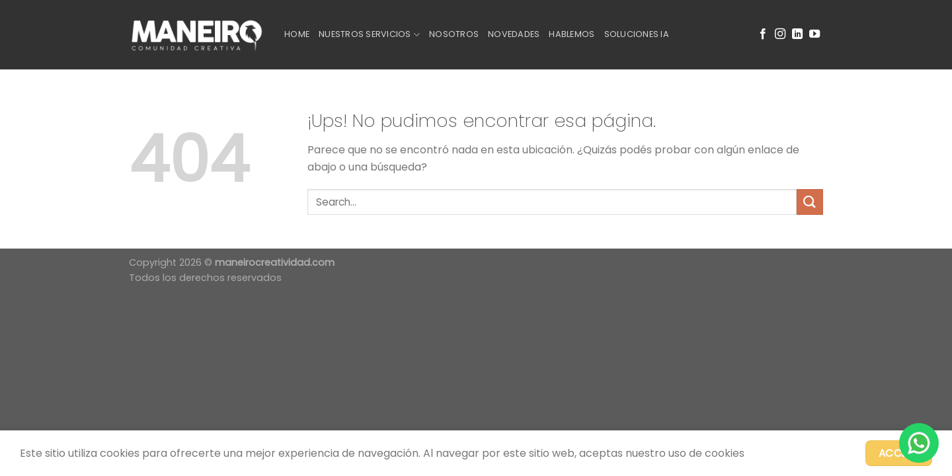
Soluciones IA (636, 34)
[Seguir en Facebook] (763, 34)
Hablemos (571, 34)
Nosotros (454, 34)
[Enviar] (810, 202)
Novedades (513, 34)
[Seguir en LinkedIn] (797, 34)
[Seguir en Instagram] (780, 34)
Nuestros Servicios (369, 34)
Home (296, 34)
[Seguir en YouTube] (814, 34)
